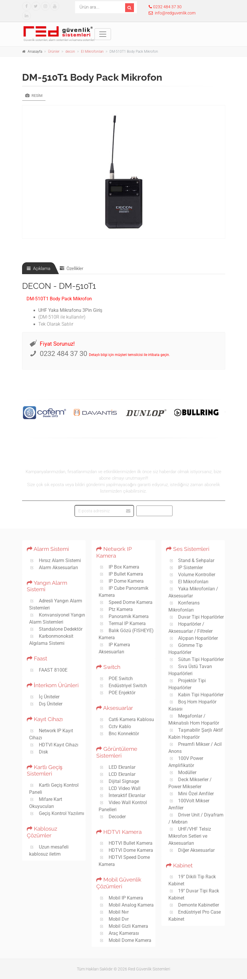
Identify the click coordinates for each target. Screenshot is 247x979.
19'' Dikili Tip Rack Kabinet (192, 880)
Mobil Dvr (114, 919)
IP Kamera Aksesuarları (114, 648)
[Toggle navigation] (103, 34)
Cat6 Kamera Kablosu (126, 719)
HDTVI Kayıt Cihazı (54, 745)
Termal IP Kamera (122, 623)
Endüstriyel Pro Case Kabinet (194, 915)
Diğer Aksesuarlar (191, 850)
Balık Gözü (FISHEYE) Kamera (126, 634)
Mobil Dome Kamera (125, 940)
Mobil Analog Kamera (126, 905)
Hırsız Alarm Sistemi (55, 560)
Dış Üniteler (46, 704)
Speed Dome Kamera (125, 602)
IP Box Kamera (119, 567)
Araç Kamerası (119, 933)
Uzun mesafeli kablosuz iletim (49, 850)
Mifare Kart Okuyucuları (45, 802)
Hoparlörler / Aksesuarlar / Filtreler (190, 627)
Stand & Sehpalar (191, 560)
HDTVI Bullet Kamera (125, 843)
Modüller (182, 772)
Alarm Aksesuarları (53, 567)
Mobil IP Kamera (121, 898)
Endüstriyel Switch (123, 685)
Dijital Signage (119, 781)
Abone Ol (154, 511)
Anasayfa (35, 51)
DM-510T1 (77, 286)
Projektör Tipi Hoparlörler (187, 684)
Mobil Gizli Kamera (123, 926)
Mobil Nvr (114, 912)
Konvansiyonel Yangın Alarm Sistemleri (57, 618)
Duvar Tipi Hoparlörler (196, 617)
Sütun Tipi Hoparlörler (196, 659)
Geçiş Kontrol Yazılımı (56, 813)
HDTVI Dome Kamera (126, 850)
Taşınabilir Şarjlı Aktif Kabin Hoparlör (195, 733)
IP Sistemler (185, 567)
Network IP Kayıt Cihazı (51, 734)
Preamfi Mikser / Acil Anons (195, 747)
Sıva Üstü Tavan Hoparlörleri (190, 670)
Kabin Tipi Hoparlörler (196, 695)
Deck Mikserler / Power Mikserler (190, 783)
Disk (38, 752)
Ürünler (53, 51)
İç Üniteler (44, 697)
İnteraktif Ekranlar (122, 795)
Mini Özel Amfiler (191, 793)
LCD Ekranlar (117, 774)
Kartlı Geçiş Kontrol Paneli (54, 788)
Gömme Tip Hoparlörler (185, 648)
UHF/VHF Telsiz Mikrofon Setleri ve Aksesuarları (189, 836)
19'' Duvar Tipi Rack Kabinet (193, 894)
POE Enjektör (117, 692)
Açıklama (38, 268)
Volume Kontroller (191, 574)
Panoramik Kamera (124, 616)
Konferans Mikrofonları (184, 606)
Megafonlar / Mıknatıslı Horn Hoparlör (193, 719)
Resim (34, 95)
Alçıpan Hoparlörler (193, 638)
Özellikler (71, 268)
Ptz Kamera (116, 609)
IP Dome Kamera (121, 581)
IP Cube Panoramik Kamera (123, 591)
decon (70, 51)
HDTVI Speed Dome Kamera (124, 860)
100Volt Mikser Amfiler (189, 804)
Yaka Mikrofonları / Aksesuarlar (193, 592)
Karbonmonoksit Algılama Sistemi (51, 639)
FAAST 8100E (48, 670)
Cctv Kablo (115, 726)
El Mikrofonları (92, 51)
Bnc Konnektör (119, 733)
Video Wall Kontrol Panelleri (123, 806)
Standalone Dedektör (56, 629)
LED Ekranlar (117, 767)
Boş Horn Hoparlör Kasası (192, 705)
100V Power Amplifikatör (185, 762)
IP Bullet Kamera (121, 574)
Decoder (112, 816)
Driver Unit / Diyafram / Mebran (196, 818)
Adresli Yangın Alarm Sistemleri (55, 604)
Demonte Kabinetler (193, 905)
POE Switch (116, 678)
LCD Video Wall (119, 788)
